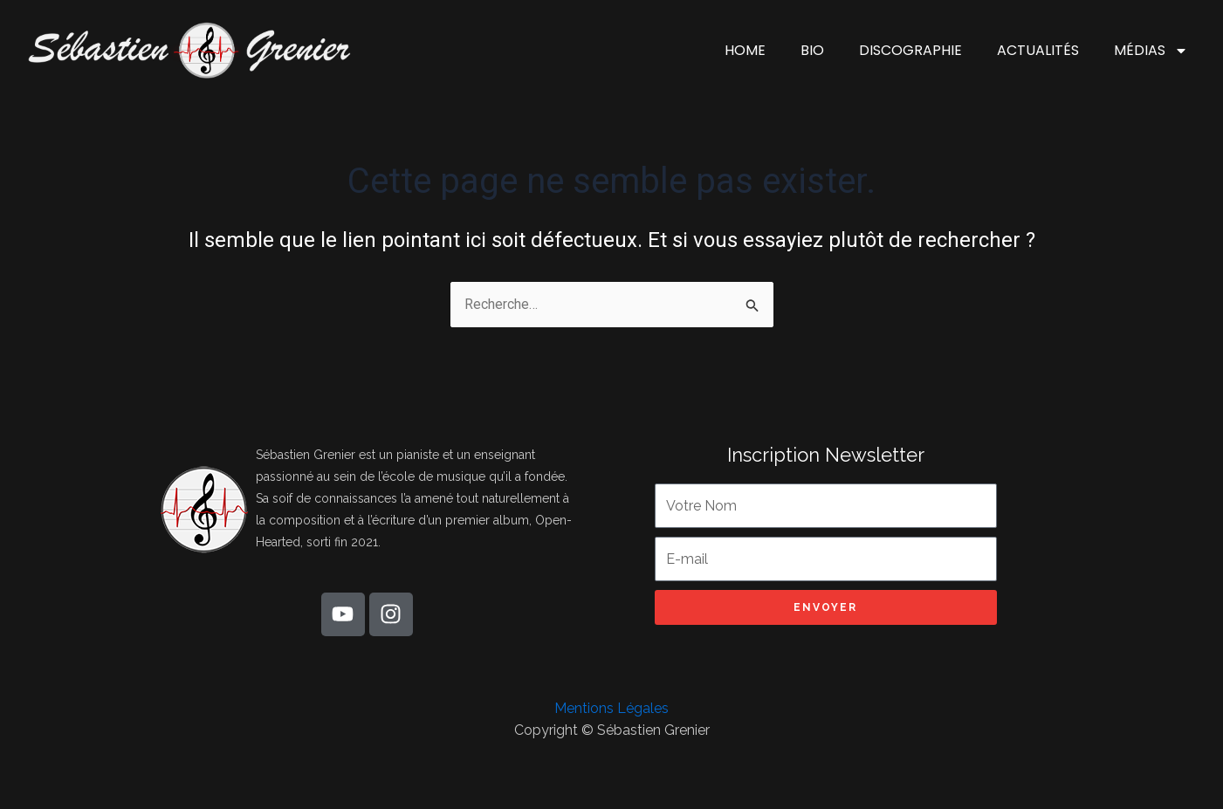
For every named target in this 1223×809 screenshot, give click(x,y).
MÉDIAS (1151, 50)
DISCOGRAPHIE (910, 50)
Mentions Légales (611, 708)
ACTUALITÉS (1038, 50)
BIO (812, 50)
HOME (745, 50)
